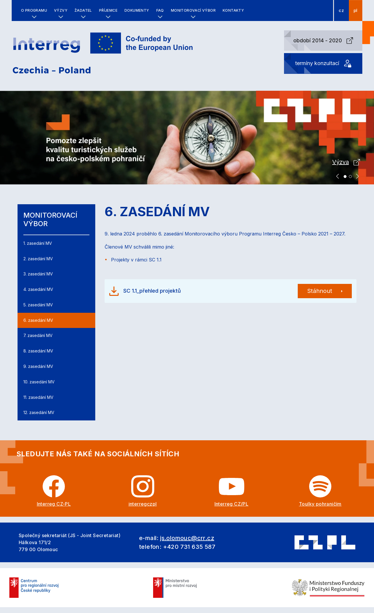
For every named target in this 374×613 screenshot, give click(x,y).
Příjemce (108, 10)
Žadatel (83, 10)
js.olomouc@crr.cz (187, 538)
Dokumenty (136, 10)
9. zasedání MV (38, 366)
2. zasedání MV (38, 258)
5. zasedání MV (38, 304)
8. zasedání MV (38, 350)
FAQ (160, 10)
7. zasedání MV (38, 335)
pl (356, 10)
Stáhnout (319, 290)
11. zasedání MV (38, 397)
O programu (34, 10)
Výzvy (60, 10)
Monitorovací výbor (193, 10)
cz (341, 10)
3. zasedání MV (38, 273)
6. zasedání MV (38, 320)
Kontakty (233, 10)
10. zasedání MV (39, 381)
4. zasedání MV (38, 289)
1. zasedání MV (37, 243)
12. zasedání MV (38, 412)
